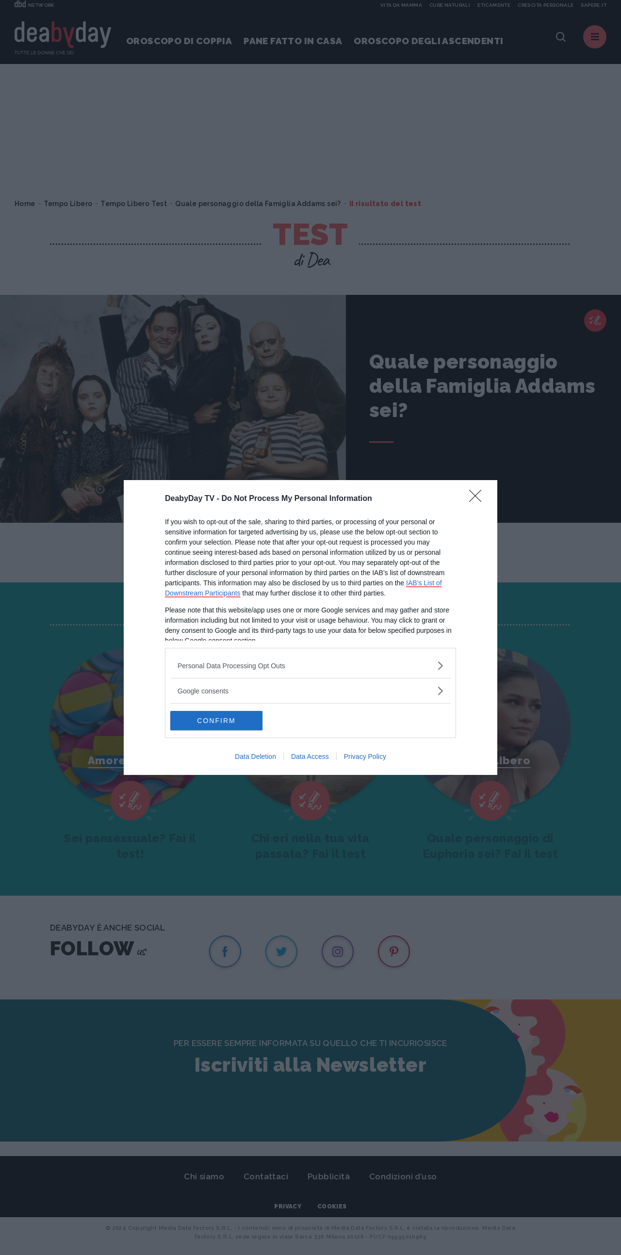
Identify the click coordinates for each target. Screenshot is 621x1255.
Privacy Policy (365, 756)
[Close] (478, 499)
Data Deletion (255, 756)
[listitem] (310, 665)
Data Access (310, 756)
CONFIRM (216, 720)
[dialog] (310, 627)
